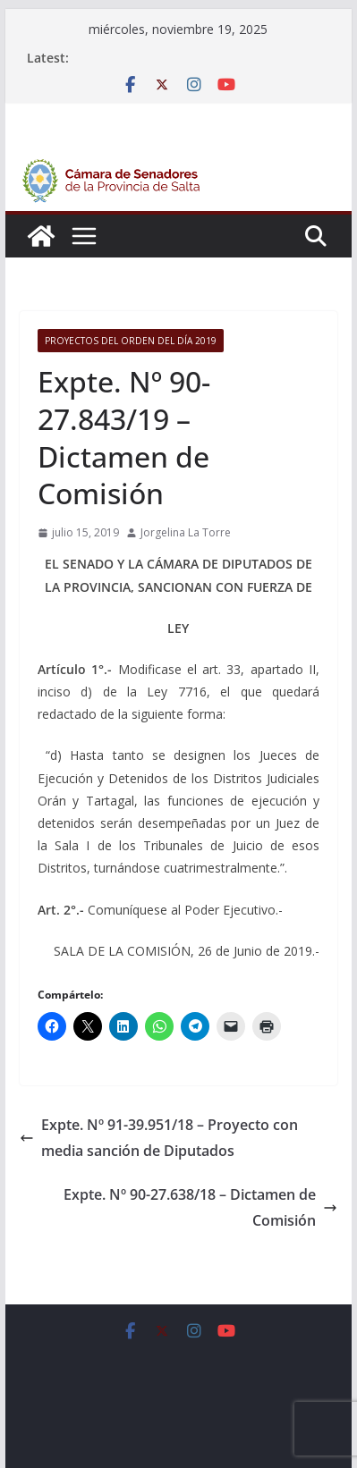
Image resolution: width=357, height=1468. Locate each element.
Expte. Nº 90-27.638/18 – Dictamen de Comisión (200, 1207)
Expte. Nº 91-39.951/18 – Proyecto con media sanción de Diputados (159, 1137)
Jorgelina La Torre (185, 532)
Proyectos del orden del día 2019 (131, 340)
